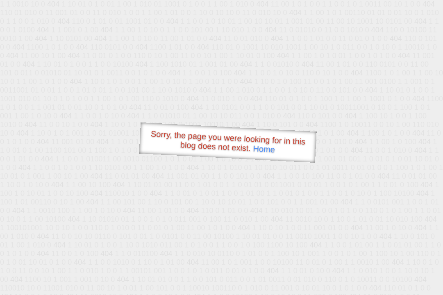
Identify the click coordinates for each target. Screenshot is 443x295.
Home (264, 149)
